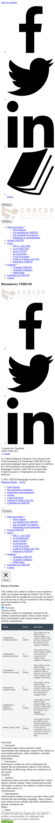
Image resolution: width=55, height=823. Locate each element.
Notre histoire (19, 230)
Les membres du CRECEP (25, 232)
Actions (10, 495)
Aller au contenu (9, 2)
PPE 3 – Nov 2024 (21, 246)
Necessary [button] (6, 605)
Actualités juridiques (22, 270)
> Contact (5, 453)
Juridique (12, 264)
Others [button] (4, 807)
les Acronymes (20, 254)
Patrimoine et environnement (26, 237)
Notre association (16, 227)
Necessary (9, 607)
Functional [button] (6, 742)
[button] (2, 508)
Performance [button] (7, 758)
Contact (10, 278)
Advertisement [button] (8, 791)
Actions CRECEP (15, 240)
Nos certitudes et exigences (26, 235)
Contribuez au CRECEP (18, 275)
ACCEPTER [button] (7, 821)
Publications (18, 272)
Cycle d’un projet (21, 256)
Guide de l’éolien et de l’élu (26, 259)
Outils (11, 243)
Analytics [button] (5, 774)
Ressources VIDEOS (23, 262)
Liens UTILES (20, 251)
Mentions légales (9, 482)
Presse (23, 482)
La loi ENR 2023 (21, 248)
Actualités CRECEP (22, 267)
